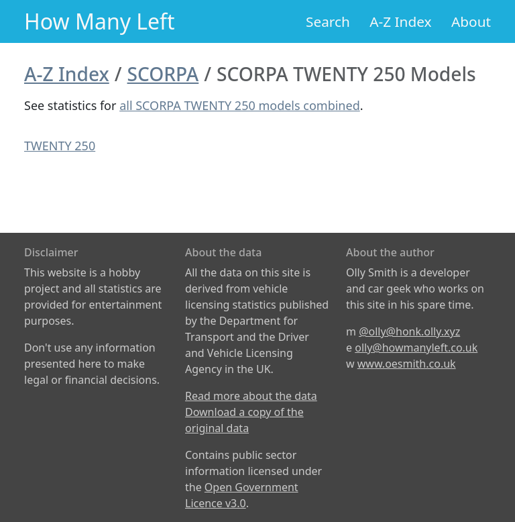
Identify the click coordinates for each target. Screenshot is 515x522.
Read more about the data (251, 395)
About (471, 21)
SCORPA (163, 74)
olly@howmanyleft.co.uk (416, 347)
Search (328, 21)
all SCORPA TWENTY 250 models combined (239, 105)
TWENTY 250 (59, 146)
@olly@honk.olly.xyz (409, 331)
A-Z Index (400, 21)
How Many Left (99, 21)
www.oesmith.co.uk (406, 363)
